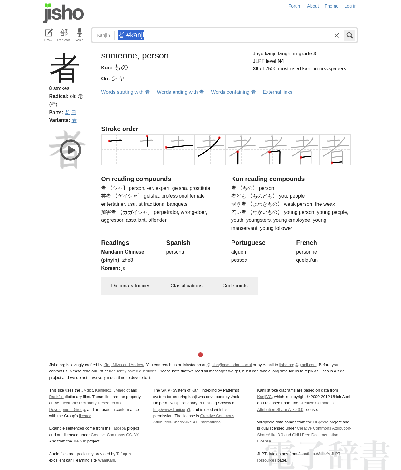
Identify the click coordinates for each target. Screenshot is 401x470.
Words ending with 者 (180, 92)
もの (121, 67)
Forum (294, 5)
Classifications (186, 285)
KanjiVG (264, 396)
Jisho (63, 13)
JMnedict (122, 390)
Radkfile (56, 396)
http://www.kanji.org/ (171, 409)
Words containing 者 (233, 92)
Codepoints (235, 285)
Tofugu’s (123, 454)
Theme (332, 5)
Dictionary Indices (130, 285)
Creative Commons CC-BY (114, 434)
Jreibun (79, 441)
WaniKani (106, 460)
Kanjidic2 (103, 390)
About (313, 5)
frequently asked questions (132, 371)
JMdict (87, 390)
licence (85, 415)
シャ (118, 78)
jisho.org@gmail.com (298, 364)
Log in (350, 5)
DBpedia (320, 422)
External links (277, 92)
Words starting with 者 (125, 92)
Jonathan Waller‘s (314, 454)
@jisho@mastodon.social (229, 364)
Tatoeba (119, 428)
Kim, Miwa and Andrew (124, 364)
